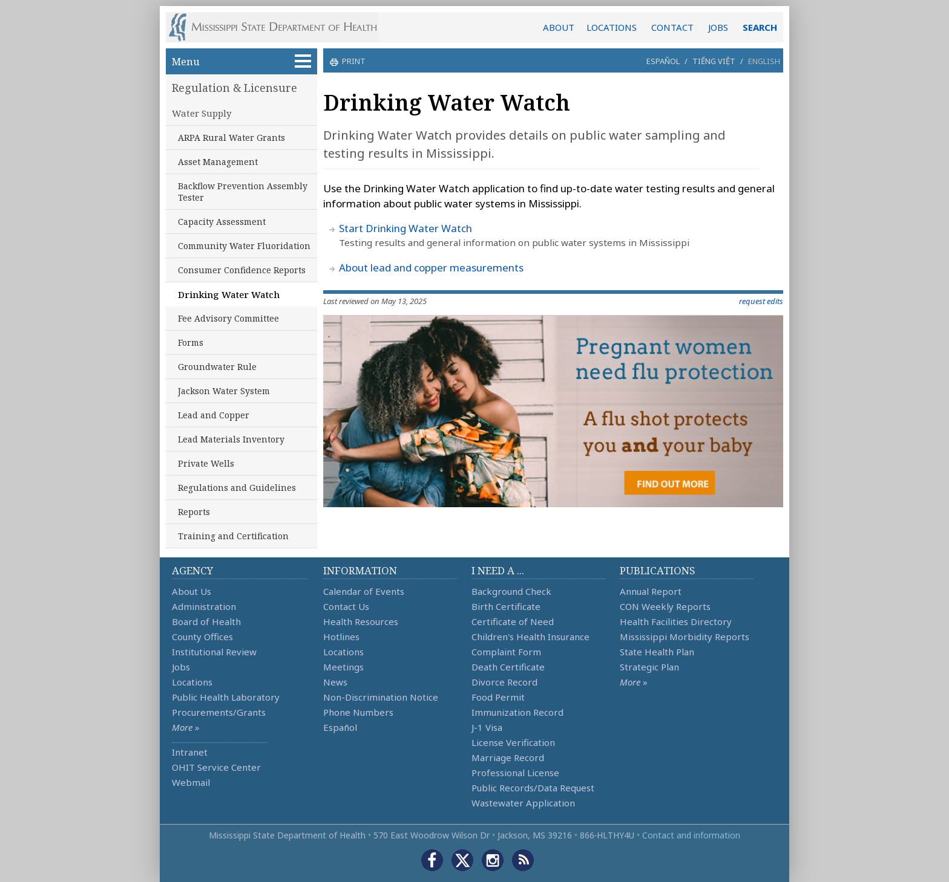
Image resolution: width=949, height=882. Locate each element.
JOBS (718, 27)
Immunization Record (517, 712)
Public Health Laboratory (226, 697)
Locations (192, 682)
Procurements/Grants (219, 712)
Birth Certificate (505, 606)
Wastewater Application (523, 803)
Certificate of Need (512, 621)
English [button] (764, 61)
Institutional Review (214, 652)
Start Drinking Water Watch (405, 228)
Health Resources (360, 621)
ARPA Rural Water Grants (231, 137)
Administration (204, 606)
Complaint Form (506, 652)
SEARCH (760, 27)
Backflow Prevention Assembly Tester (242, 191)
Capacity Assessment (222, 221)
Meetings (343, 667)
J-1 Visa (486, 727)
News (335, 682)
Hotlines (341, 637)
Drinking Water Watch (229, 294)
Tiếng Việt (713, 61)
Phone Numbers (358, 712)
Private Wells (206, 463)
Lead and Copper (213, 415)
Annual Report (650, 591)
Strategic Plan (649, 667)
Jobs (181, 667)
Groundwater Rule (217, 366)
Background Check (511, 591)
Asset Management (218, 161)
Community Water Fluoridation (244, 245)
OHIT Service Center (216, 767)
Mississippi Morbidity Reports (684, 637)
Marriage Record (507, 757)
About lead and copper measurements (431, 267)
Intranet (190, 752)
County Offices (202, 637)
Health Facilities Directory (676, 621)
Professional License (515, 773)
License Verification (513, 742)
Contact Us (346, 606)
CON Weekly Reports (665, 606)
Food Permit (498, 697)
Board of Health (206, 621)
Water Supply (201, 113)
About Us (191, 591)
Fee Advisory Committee (228, 318)
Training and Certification (233, 536)
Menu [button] (241, 61)
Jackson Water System (224, 391)
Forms (190, 342)
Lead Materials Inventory (231, 439)
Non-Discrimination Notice (380, 697)
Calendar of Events (363, 591)
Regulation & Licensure (234, 87)
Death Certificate (508, 667)
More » (185, 727)
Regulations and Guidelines (237, 487)
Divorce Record (504, 682)
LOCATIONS (611, 27)
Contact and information (691, 835)
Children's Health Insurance (530, 637)
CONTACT (672, 27)
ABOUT (558, 27)
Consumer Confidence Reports (242, 270)
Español (663, 61)
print (352, 61)
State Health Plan (657, 652)
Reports (194, 511)
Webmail (191, 782)
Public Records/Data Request (532, 788)
